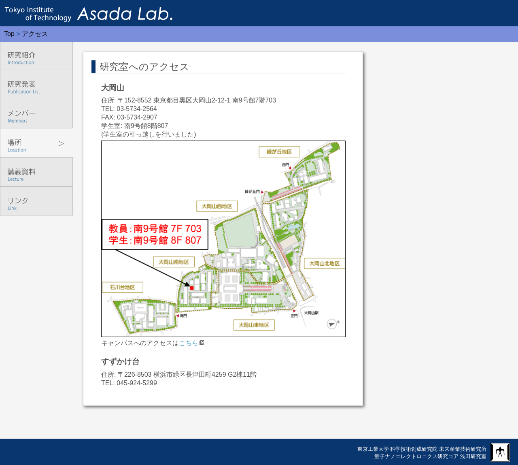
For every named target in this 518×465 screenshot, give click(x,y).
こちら (188, 342)
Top (9, 33)
